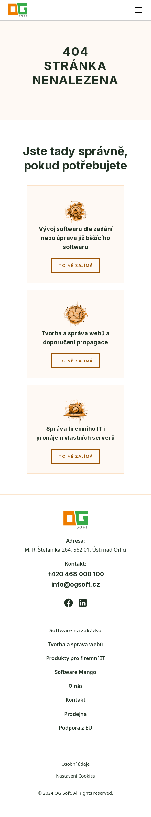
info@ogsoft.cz (75, 584)
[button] (137, 10)
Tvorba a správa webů (75, 644)
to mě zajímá (76, 265)
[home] (20, 10)
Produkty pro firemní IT (75, 658)
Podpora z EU (75, 727)
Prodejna (75, 713)
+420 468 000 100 (75, 574)
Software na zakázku (75, 630)
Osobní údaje (75, 764)
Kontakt (75, 699)
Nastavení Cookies (75, 776)
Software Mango (75, 672)
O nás (75, 685)
